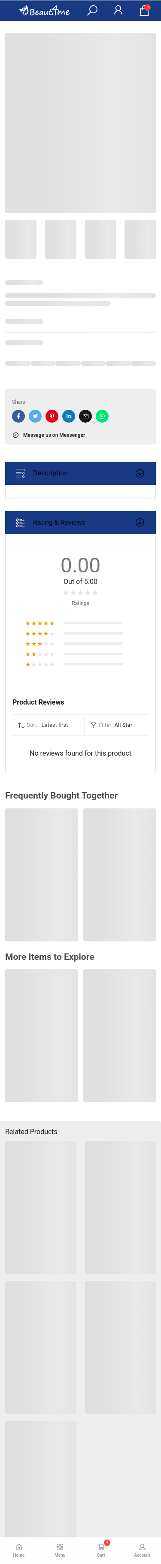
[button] (92, 11)
